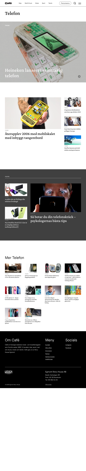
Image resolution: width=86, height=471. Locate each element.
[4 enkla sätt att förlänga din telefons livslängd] (16, 193)
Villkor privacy (48, 384)
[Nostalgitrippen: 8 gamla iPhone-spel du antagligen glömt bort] (73, 294)
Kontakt (47, 345)
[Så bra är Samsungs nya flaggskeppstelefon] (33, 271)
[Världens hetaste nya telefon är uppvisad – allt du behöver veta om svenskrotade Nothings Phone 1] (73, 272)
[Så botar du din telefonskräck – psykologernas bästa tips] (55, 203)
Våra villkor (48, 348)
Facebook (68, 348)
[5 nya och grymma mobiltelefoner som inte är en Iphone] (13, 316)
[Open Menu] (79, 3)
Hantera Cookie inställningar (50, 358)
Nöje (20, 3)
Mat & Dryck (28, 3)
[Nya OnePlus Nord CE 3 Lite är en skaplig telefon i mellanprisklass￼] (16, 218)
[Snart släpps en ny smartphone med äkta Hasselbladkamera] (33, 294)
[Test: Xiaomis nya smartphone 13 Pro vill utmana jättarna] (13, 271)
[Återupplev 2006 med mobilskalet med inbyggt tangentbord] (33, 119)
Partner (47, 354)
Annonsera (48, 351)
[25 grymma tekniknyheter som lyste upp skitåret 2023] (72, 105)
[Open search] (74, 3)
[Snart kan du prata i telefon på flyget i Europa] (72, 124)
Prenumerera (65, 3)
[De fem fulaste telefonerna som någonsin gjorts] (53, 271)
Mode (37, 3)
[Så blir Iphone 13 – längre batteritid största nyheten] (13, 293)
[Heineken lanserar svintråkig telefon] (43, 52)
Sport (43, 3)
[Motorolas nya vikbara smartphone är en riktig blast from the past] (33, 316)
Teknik (50, 3)
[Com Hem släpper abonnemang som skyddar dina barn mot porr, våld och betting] (53, 295)
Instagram (68, 345)
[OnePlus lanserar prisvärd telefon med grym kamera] (72, 143)
